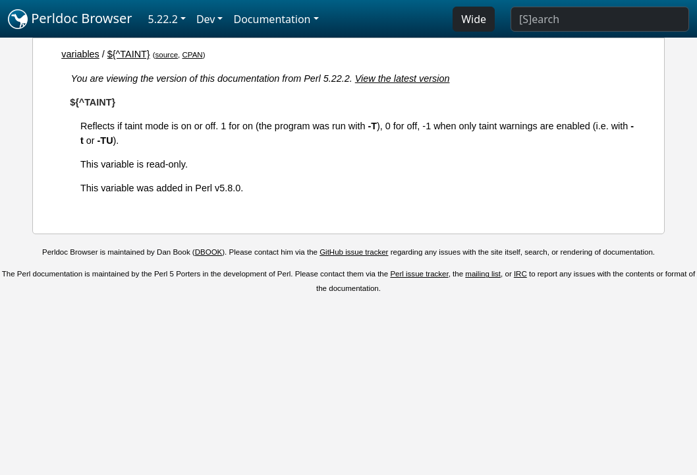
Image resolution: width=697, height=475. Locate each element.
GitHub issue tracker (354, 252)
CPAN (192, 55)
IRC (520, 274)
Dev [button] (205, 19)
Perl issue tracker (419, 274)
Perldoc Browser (70, 19)
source (167, 55)
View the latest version (402, 78)
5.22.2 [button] (163, 19)
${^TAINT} (128, 54)
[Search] (600, 19)
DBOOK (209, 252)
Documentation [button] (271, 19)
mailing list (483, 274)
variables (80, 54)
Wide (473, 19)
